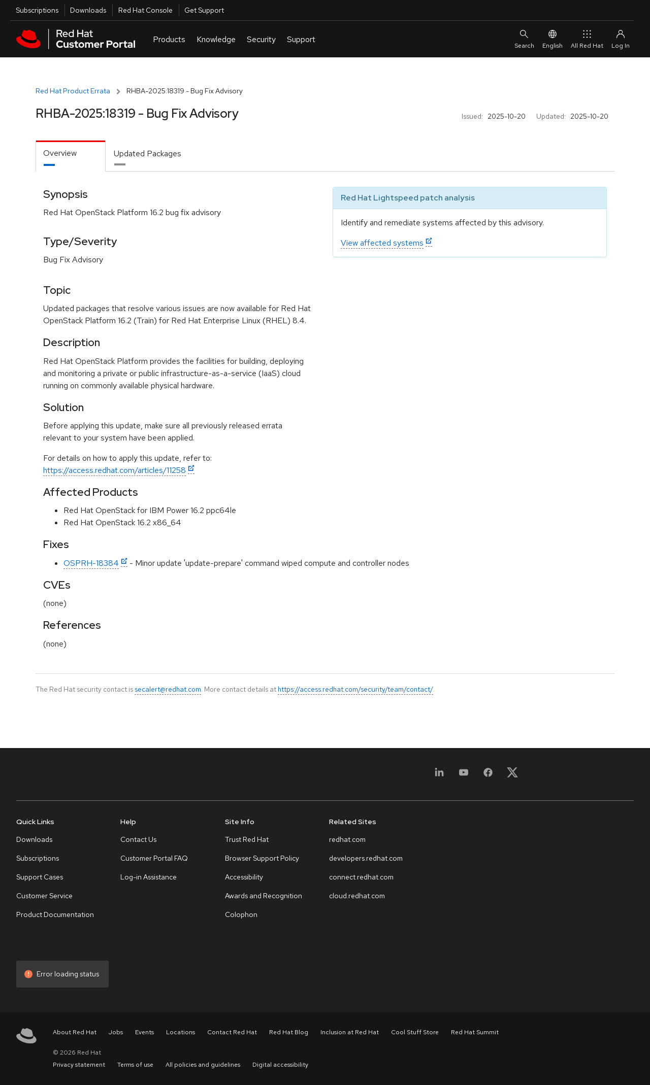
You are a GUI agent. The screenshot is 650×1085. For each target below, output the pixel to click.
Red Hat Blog (288, 1032)
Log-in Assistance (148, 876)
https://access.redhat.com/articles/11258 (114, 470)
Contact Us (138, 839)
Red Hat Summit (475, 1032)
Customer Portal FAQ (154, 858)
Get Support (204, 10)
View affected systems (382, 243)
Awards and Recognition (263, 895)
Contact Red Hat (232, 1032)
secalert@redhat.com (168, 689)
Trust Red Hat (247, 839)
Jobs (116, 1032)
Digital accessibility (280, 1065)
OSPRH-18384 (91, 563)
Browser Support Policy (262, 858)
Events (144, 1032)
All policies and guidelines (203, 1065)
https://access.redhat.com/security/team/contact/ (355, 689)
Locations (180, 1032)
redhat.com (347, 839)
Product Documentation (55, 914)
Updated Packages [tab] (147, 153)
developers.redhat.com (366, 858)
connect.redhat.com (361, 876)
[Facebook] (488, 775)
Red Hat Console (145, 10)
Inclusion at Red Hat (349, 1032)
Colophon (241, 914)
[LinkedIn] (439, 775)
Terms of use (135, 1065)
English (552, 39)
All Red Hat (587, 39)
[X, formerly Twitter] (512, 775)
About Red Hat (74, 1032)
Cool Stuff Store (415, 1032)
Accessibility (244, 876)
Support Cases (39, 876)
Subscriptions (37, 10)
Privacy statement (79, 1065)
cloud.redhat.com (357, 895)
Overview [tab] (60, 153)
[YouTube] (464, 775)
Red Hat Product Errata (73, 90)
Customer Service (44, 895)
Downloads (88, 10)
